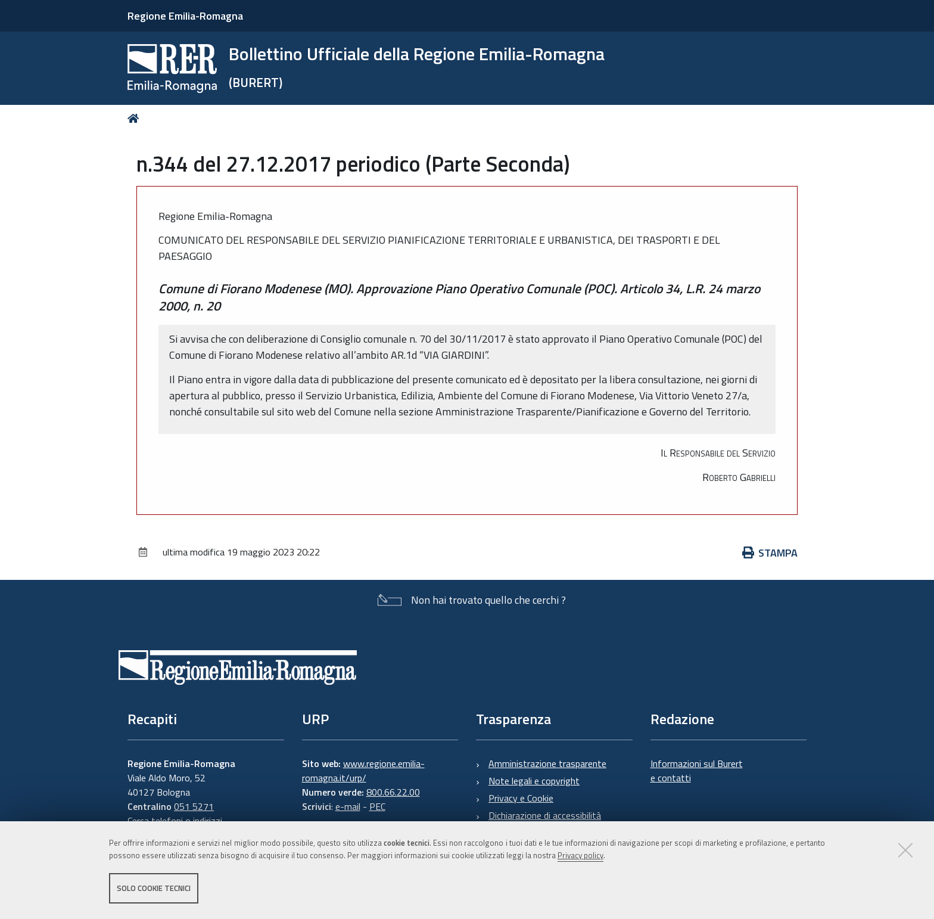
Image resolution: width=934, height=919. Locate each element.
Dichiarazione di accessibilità (544, 815)
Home (135, 118)
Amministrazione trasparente (547, 763)
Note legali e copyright (534, 781)
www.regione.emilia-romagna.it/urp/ (363, 770)
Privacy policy (580, 855)
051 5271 (194, 806)
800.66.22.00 (393, 792)
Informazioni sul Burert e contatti (696, 770)
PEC (377, 806)
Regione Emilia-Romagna (185, 16)
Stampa (770, 553)
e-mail (347, 806)
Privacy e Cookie (520, 798)
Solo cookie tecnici (154, 888)
